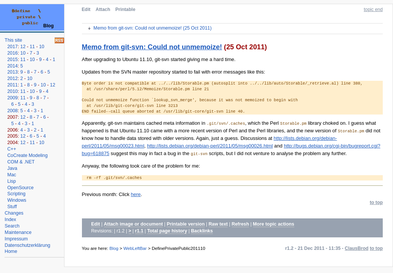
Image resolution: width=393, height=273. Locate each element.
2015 (12, 59)
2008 (12, 110)
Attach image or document (133, 224)
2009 (12, 97)
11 (32, 46)
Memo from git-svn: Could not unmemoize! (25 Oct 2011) (152, 28)
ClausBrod (356, 248)
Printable (125, 9)
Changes (14, 213)
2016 (12, 53)
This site (13, 40)
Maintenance (18, 232)
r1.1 (139, 231)
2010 (12, 91)
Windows (16, 200)
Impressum (16, 239)
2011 (12, 85)
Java (12, 168)
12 (23, 46)
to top (376, 202)
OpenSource (20, 187)
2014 (12, 66)
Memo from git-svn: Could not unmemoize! (152, 47)
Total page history (167, 231)
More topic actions (273, 224)
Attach (103, 9)
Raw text (218, 224)
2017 (12, 46)
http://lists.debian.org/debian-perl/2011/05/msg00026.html (210, 146)
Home (11, 251)
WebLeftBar (135, 248)
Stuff (12, 206)
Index (10, 219)
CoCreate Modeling (27, 155)
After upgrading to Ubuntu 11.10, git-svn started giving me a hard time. (159, 59)
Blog (114, 248)
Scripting (16, 193)
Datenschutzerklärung (27, 245)
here (136, 194)
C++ (11, 149)
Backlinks (202, 231)
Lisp (11, 181)
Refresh (240, 224)
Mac (11, 174)
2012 (12, 78)
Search (12, 226)
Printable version (185, 224)
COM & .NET (21, 162)
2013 (12, 72)
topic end (373, 9)
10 (41, 46)
